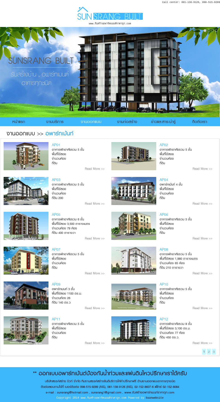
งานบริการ (55, 121)
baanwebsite (154, 398)
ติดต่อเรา (199, 121)
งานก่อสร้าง (127, 121)
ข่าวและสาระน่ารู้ (163, 121)
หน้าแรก (18, 121)
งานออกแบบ (91, 121)
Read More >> (95, 168)
